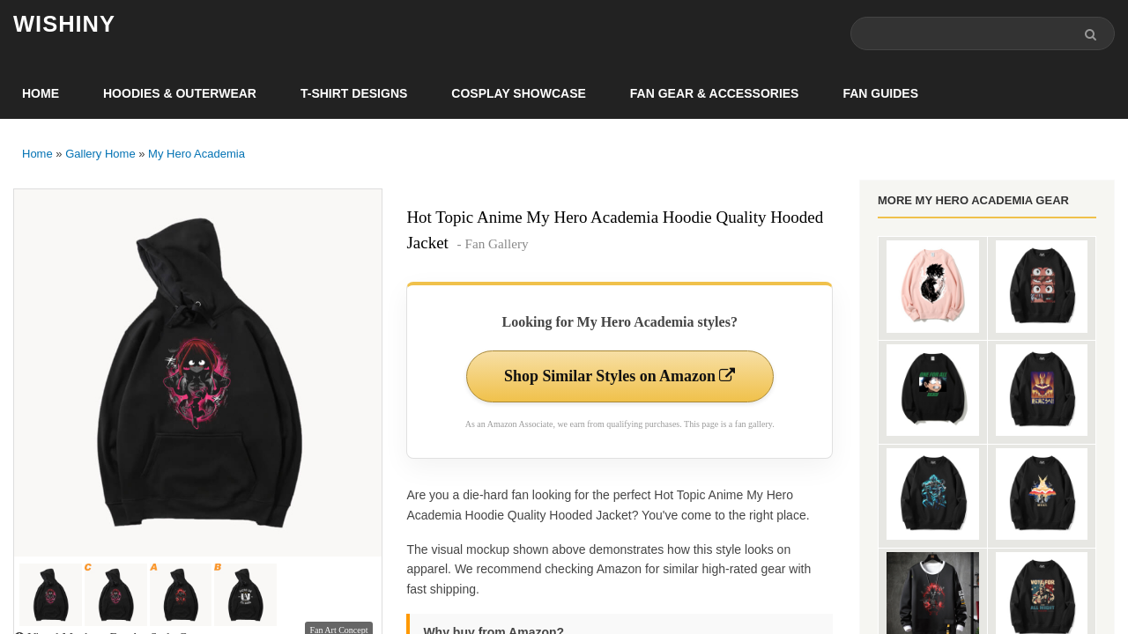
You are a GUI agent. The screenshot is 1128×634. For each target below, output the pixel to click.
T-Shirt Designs (354, 93)
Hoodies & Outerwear (179, 93)
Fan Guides (880, 93)
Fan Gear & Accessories (714, 93)
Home (40, 93)
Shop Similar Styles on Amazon (620, 376)
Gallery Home (100, 153)
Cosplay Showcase (518, 93)
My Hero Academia (196, 153)
